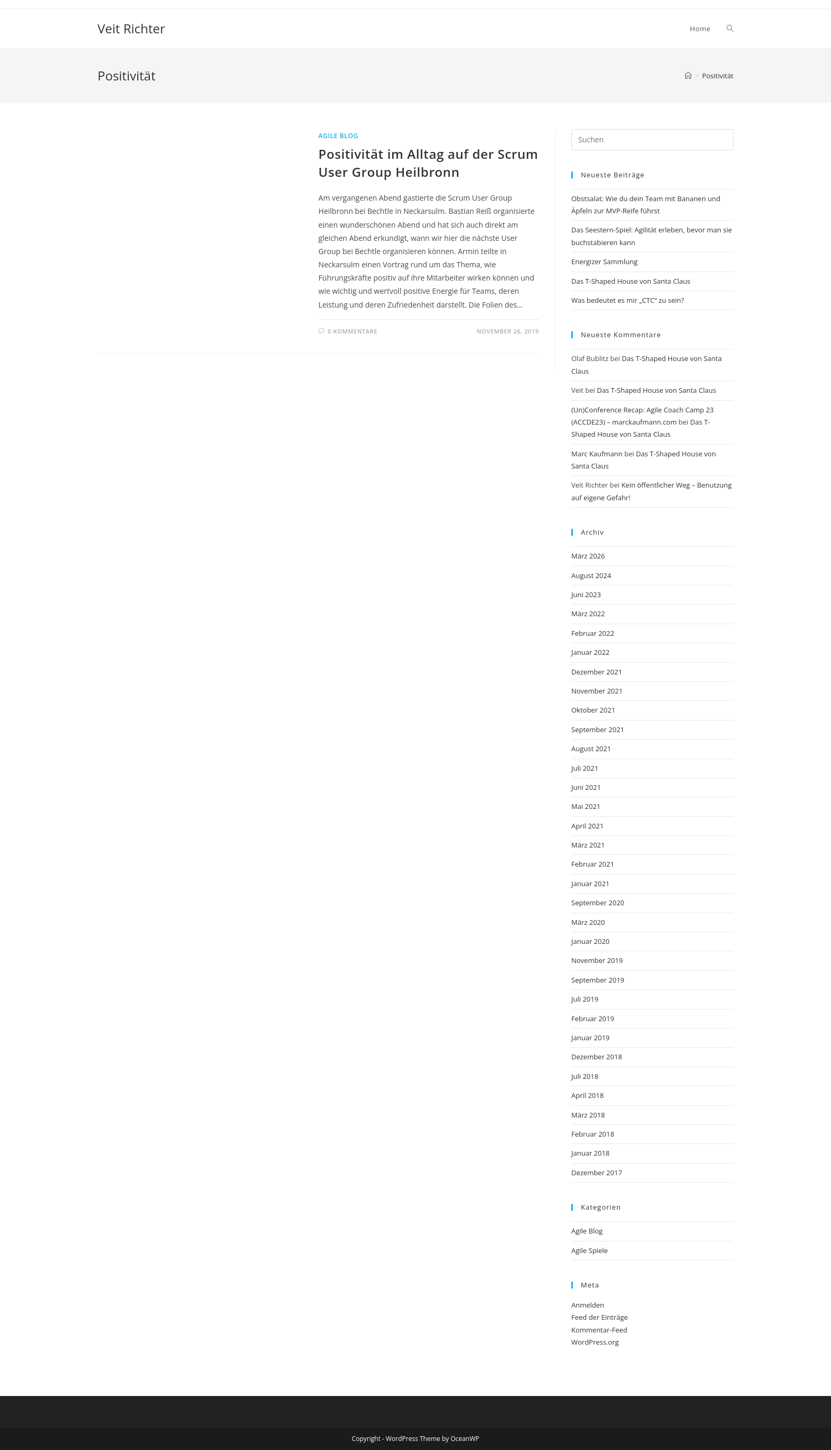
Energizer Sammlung (604, 261)
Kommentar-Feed (599, 1330)
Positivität (717, 75)
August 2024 (591, 575)
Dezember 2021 (596, 672)
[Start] (688, 75)
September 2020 (597, 902)
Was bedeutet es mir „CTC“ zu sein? (627, 300)
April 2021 (587, 826)
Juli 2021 (584, 768)
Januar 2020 (590, 941)
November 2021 (597, 691)
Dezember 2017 (596, 1172)
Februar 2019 (592, 1018)
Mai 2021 (585, 806)
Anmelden (587, 1305)
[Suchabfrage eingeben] (652, 139)
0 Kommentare (352, 331)
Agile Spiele (589, 1250)
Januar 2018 (590, 1153)
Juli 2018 (584, 1076)
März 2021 (588, 845)
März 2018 (588, 1115)
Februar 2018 (592, 1134)
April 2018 (587, 1095)
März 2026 (588, 556)
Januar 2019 (590, 1037)
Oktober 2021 (593, 710)
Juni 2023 (586, 594)
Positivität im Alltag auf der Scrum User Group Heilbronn (428, 163)
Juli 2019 (584, 999)
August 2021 (591, 748)
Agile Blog (338, 135)
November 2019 (597, 960)
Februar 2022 (592, 633)
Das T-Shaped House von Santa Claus (631, 281)
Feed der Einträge (599, 1317)
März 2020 (588, 922)
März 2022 (588, 613)
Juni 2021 (586, 787)
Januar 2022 (590, 652)
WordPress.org (595, 1342)
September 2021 (597, 729)
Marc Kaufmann (597, 453)
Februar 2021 (592, 864)
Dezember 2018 (596, 1056)
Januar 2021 (590, 883)
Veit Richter (131, 28)
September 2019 (597, 980)
